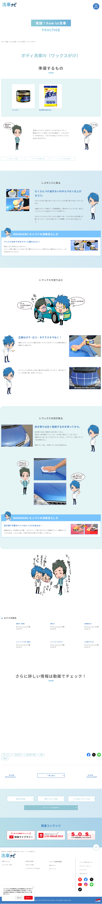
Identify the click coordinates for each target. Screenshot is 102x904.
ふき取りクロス (90, 643)
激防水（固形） (22, 625)
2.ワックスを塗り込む (38, 159)
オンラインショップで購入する (23, 629)
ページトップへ (96, 849)
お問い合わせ (82, 874)
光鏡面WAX (88, 625)
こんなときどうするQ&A (34, 871)
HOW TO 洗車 (31, 867)
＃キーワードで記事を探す (51, 809)
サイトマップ (82, 870)
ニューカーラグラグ (57, 644)
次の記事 (89, 776)
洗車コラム (53, 867)
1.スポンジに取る (13, 159)
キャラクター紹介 (8, 867)
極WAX (53, 625)
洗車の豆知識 (30, 863)
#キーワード (53, 871)
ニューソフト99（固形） (22, 644)
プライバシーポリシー (85, 867)
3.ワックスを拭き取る (63, 159)
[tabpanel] (21, 837)
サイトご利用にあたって (85, 863)
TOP (2, 42)
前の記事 (12, 776)
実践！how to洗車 (11, 42)
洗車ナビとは (7, 863)
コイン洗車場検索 (55, 863)
